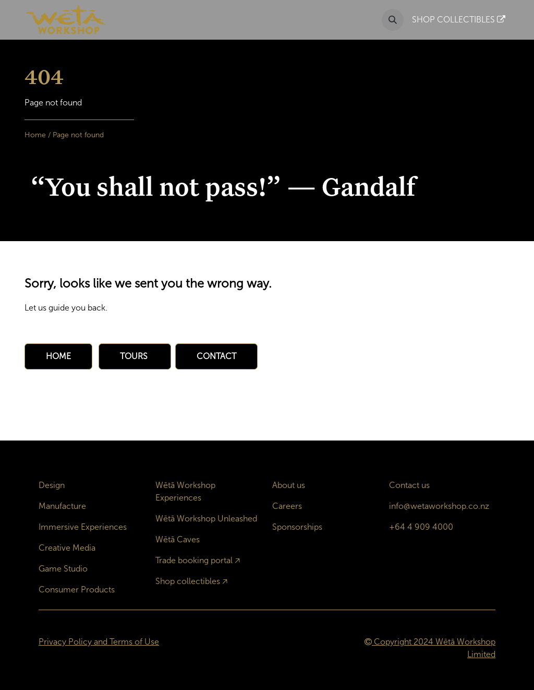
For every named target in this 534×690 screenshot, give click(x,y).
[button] (393, 20)
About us (288, 485)
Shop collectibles (187, 581)
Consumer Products (77, 589)
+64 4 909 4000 (421, 527)
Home (35, 134)
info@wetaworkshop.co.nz (439, 506)
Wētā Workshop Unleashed (206, 519)
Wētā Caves (177, 539)
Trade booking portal (194, 560)
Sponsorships (297, 527)
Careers (287, 506)
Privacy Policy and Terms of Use (99, 642)
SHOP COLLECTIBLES (458, 20)
